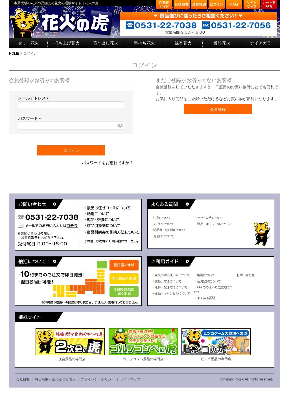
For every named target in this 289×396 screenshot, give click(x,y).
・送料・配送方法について (169, 287)
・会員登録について (207, 281)
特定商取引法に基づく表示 (55, 379)
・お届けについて (162, 236)
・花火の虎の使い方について (171, 275)
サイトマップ (130, 379)
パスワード (30, 118)
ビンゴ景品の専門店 (216, 344)
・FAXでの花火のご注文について (213, 289)
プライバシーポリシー (98, 379)
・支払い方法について (166, 281)
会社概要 (23, 379)
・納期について (204, 275)
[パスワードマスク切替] (120, 125)
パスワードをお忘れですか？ (107, 162)
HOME (14, 54)
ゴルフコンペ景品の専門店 (143, 344)
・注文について (160, 217)
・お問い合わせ (244, 275)
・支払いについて (162, 224)
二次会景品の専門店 (70, 344)
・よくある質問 (204, 298)
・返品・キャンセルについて (213, 224)
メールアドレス (34, 98)
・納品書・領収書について (168, 230)
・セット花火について (209, 217)
